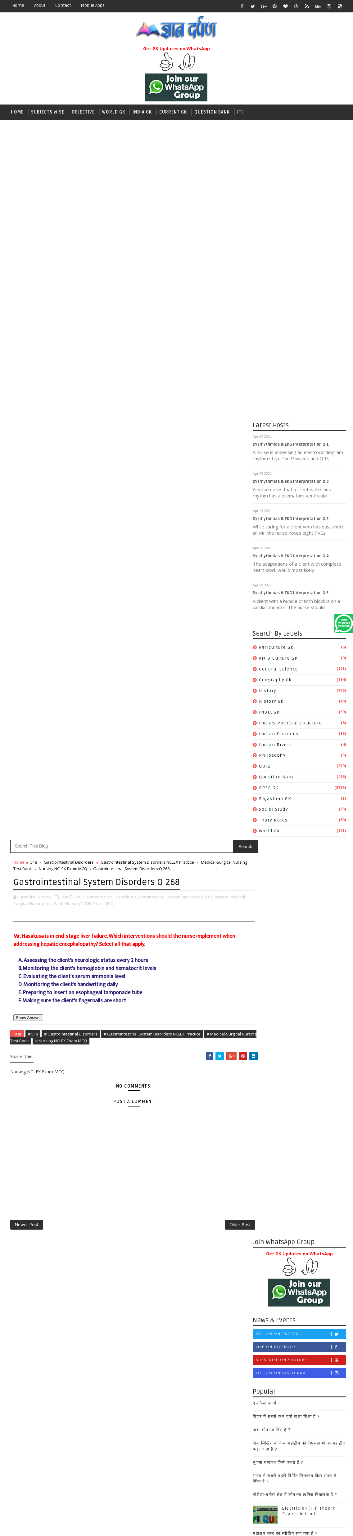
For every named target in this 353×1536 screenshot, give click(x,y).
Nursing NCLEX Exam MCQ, (105, 280)
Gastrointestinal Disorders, (108, 274)
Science (175, 1432)
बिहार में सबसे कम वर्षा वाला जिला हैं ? (193, 796)
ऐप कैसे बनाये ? (174, 783)
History (268, 692)
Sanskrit (176, 1421)
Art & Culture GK (278, 659)
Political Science (186, 1400)
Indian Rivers (275, 746)
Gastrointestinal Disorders (69, 240)
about (39, 5)
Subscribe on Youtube (207, 740)
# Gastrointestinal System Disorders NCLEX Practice (152, 411)
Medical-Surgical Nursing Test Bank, (46, 280)
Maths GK (177, 1378)
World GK (113, 112)
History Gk (271, 703)
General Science (278, 670)
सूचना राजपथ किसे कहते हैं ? (185, 842)
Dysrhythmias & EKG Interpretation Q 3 (290, 520)
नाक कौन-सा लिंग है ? (178, 810)
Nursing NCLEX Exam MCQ (94, 246)
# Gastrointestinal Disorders (70, 411)
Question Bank (212, 112)
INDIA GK (269, 713)
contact (63, 5)
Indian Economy (279, 735)
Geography (179, 1324)
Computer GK (181, 1281)
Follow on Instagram (207, 753)
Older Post (216, 604)
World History (182, 1464)
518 (33, 240)
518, (78, 274)
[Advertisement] (176, 168)
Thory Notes (273, 821)
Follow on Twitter (207, 714)
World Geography (186, 1454)
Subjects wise (47, 112)
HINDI (173, 1335)
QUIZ (264, 767)
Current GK (173, 112)
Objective (83, 112)
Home (18, 5)
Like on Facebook (207, 727)
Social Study (273, 810)
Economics (179, 1292)
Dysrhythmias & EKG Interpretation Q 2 (291, 482)
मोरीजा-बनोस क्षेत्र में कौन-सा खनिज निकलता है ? (202, 874)
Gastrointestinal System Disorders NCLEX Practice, (182, 274)
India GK (142, 112)
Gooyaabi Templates (117, 1526)
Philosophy (272, 756)
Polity (173, 1410)
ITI (240, 112)
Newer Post (26, 604)
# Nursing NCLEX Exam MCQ (92, 418)
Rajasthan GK (275, 800)
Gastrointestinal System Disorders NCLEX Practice (147, 240)
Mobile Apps (93, 5)
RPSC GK (268, 789)
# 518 (33, 411)
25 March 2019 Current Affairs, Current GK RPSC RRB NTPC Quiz (217, 932)
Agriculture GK (276, 649)
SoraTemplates (46, 1526)
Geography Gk (275, 681)
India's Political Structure (290, 724)
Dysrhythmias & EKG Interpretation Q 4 (291, 557)
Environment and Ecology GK (201, 1302)
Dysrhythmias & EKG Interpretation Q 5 (290, 594)
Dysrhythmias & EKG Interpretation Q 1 (291, 445)
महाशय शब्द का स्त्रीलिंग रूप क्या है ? (192, 913)
